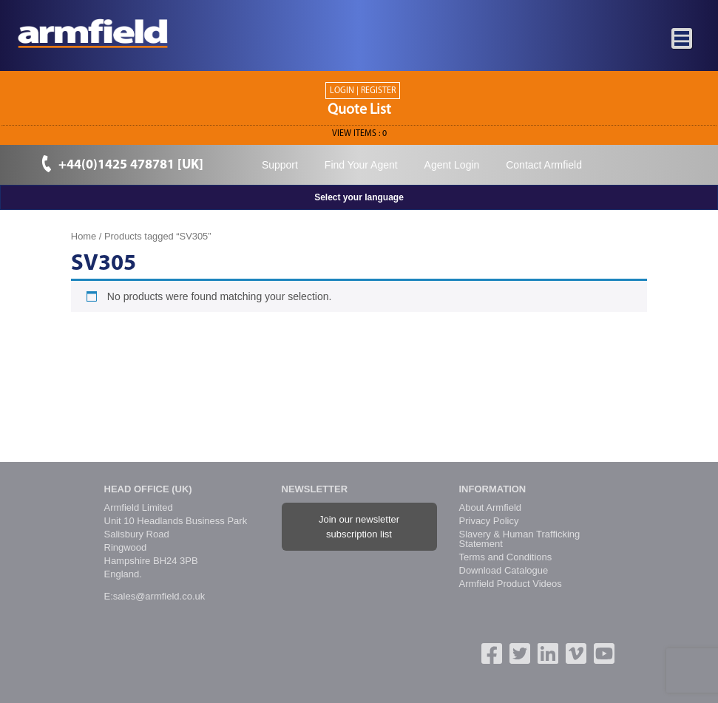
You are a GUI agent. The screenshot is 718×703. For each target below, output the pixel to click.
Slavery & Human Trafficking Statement (519, 539)
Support (280, 165)
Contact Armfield (544, 165)
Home (83, 236)
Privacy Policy (489, 520)
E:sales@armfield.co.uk (155, 596)
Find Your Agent (361, 165)
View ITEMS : (359, 133)
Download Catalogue (504, 570)
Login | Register (363, 90)
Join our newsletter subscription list (359, 527)
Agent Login (452, 165)
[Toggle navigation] (682, 39)
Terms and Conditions (505, 557)
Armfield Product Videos (510, 583)
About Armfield (490, 507)
